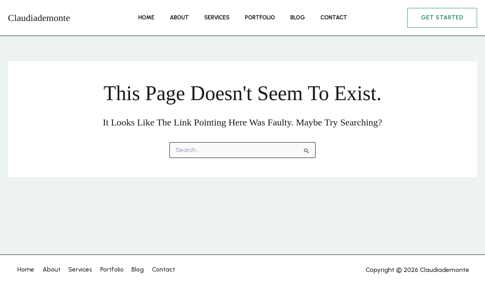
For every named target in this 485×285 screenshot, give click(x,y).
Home (157, 17)
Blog (291, 17)
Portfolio (257, 17)
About (185, 17)
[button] (442, 18)
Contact (322, 17)
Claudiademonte (39, 18)
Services (218, 17)
